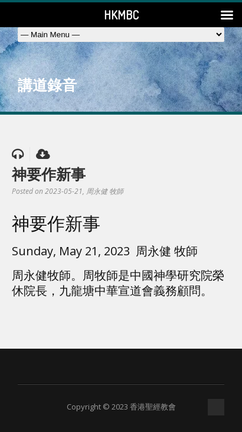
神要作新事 (49, 174)
